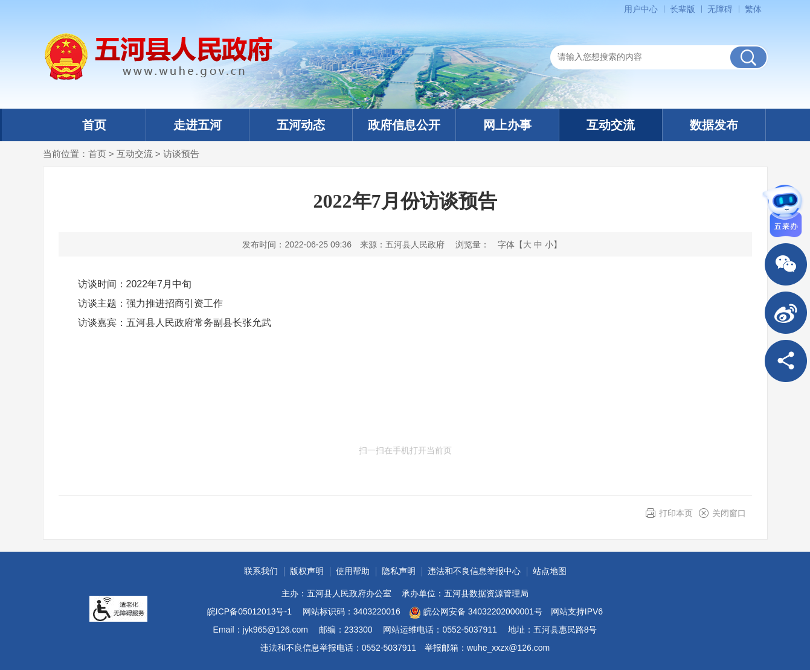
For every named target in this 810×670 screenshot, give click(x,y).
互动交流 (611, 125)
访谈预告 (181, 153)
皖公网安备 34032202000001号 (475, 613)
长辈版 (682, 9)
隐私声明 (399, 571)
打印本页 (676, 513)
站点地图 (550, 571)
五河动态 (301, 125)
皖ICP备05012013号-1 (249, 611)
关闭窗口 (729, 513)
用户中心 (641, 9)
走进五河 (197, 125)
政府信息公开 (404, 125)
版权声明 (307, 571)
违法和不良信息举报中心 (474, 571)
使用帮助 (353, 571)
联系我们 (261, 571)
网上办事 (507, 125)
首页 (94, 125)
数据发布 (714, 125)
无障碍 (720, 9)
